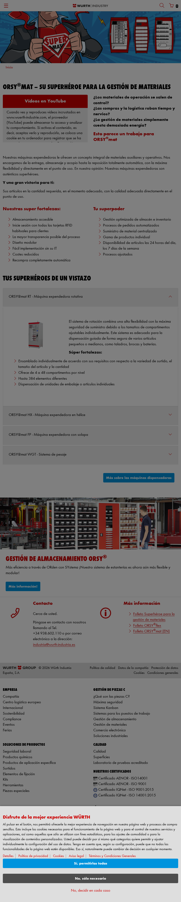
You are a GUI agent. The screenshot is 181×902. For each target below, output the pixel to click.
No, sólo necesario (90, 878)
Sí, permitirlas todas (90, 863)
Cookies (58, 856)
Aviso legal (76, 856)
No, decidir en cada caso (90, 891)
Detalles (8, 856)
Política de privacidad (33, 856)
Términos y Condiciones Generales (112, 856)
